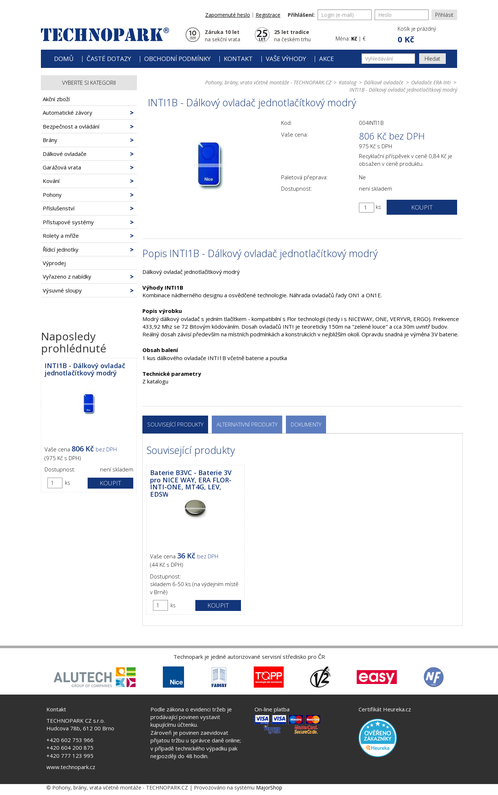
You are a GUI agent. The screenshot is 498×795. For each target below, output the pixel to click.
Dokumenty (306, 424)
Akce (326, 58)
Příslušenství (58, 208)
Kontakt (238, 58)
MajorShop (269, 787)
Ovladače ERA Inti (431, 82)
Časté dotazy (109, 58)
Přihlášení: (301, 14)
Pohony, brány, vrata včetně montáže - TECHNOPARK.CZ (268, 82)
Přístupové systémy (68, 222)
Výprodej (54, 263)
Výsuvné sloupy (62, 290)
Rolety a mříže (61, 235)
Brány (50, 140)
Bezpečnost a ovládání (71, 126)
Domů (63, 58)
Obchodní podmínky (177, 58)
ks (67, 482)
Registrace (268, 14)
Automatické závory (67, 112)
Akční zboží (56, 99)
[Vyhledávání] (388, 58)
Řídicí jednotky (60, 249)
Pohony (52, 194)
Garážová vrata (62, 167)
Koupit (110, 483)
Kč (354, 38)
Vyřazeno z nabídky (67, 276)
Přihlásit (444, 14)
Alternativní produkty (247, 424)
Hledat (432, 58)
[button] (416, 35)
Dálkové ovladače (65, 153)
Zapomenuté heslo (227, 14)
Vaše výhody (286, 58)
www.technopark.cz (70, 767)
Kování (51, 180)
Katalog (347, 82)
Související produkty (175, 424)
